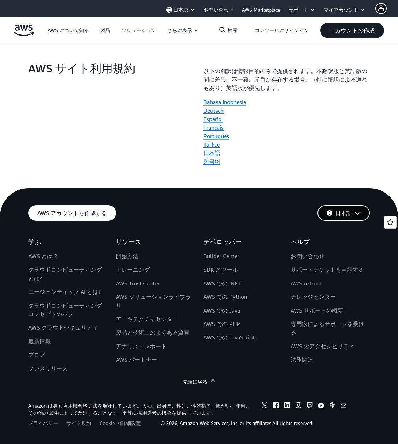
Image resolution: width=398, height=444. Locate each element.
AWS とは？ (43, 256)
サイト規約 (78, 423)
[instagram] (298, 406)
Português (216, 136)
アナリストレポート (141, 346)
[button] (68, 30)
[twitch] (310, 406)
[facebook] (276, 406)
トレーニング (133, 269)
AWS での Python (225, 296)
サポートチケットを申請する (327, 269)
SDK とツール (220, 269)
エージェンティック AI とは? (64, 291)
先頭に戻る (199, 382)
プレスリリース (48, 368)
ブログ (36, 354)
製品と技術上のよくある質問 (152, 332)
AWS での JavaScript (229, 337)
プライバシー (43, 423)
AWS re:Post (306, 283)
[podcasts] (332, 406)
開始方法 (127, 256)
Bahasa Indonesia (224, 102)
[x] (264, 406)
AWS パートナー (136, 359)
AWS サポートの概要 (317, 310)
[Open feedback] (390, 222)
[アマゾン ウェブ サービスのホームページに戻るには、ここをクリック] (24, 34)
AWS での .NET (222, 283)
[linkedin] (287, 406)
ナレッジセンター (313, 296)
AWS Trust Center (138, 283)
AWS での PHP (221, 323)
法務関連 (302, 359)
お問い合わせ (308, 256)
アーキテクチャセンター (147, 318)
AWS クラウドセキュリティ (63, 327)
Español (213, 119)
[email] (343, 406)
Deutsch (213, 110)
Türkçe (211, 144)
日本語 (211, 152)
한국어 (211, 161)
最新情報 (39, 341)
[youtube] (321, 406)
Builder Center (221, 256)
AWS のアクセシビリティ (323, 346)
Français (213, 127)
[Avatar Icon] (381, 8)
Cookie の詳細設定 (120, 423)
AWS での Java (221, 310)
